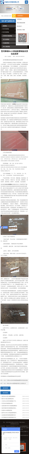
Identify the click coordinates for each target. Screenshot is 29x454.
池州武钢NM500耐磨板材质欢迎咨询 (10, 408)
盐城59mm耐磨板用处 (7, 410)
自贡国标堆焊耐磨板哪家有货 (9, 415)
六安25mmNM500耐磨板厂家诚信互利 (10, 401)
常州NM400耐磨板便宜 (7, 403)
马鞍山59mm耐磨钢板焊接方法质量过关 (16, 383)
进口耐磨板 (6, 39)
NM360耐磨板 (5, 29)
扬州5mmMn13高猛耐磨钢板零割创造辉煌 (10, 412)
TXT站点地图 (23, 431)
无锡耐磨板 (6, 43)
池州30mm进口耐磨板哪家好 (8, 396)
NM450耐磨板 (5, 32)
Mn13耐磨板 (6, 46)
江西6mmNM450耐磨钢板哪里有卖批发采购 (17, 380)
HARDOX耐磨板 (7, 36)
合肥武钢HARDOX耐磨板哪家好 (9, 405)
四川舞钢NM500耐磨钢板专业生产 (10, 417)
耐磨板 (5, 26)
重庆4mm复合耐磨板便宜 (8, 398)
